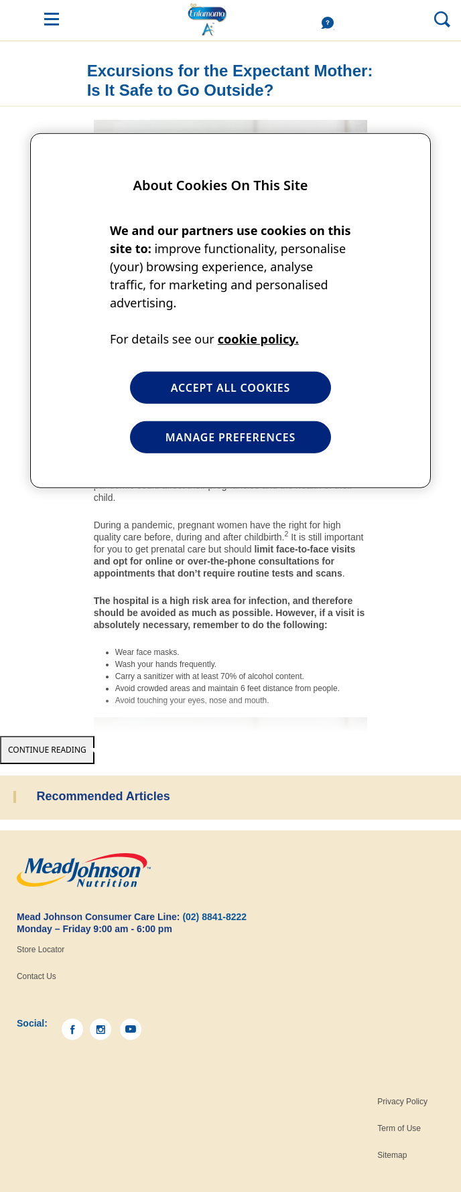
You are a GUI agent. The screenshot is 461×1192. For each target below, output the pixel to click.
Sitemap (392, 1155)
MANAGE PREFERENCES (230, 437)
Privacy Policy (402, 1101)
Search (410, 18)
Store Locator (40, 949)
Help (331, 23)
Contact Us (36, 976)
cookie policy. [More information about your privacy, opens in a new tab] (258, 338)
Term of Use (399, 1128)
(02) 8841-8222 (214, 916)
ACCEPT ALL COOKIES (230, 387)
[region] (230, 311)
